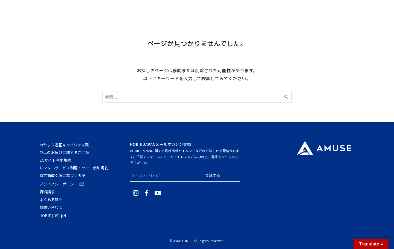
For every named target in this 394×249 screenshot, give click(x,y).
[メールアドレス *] (159, 175)
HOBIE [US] (50, 215)
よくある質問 (51, 199)
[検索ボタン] (319, 9)
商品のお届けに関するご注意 (65, 152)
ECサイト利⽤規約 (55, 160)
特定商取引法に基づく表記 (63, 175)
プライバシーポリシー (59, 184)
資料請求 (47, 192)
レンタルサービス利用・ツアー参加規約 (74, 167)
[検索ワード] (196, 97)
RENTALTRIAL (376, 10)
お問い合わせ (51, 207)
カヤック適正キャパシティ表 (64, 144)
